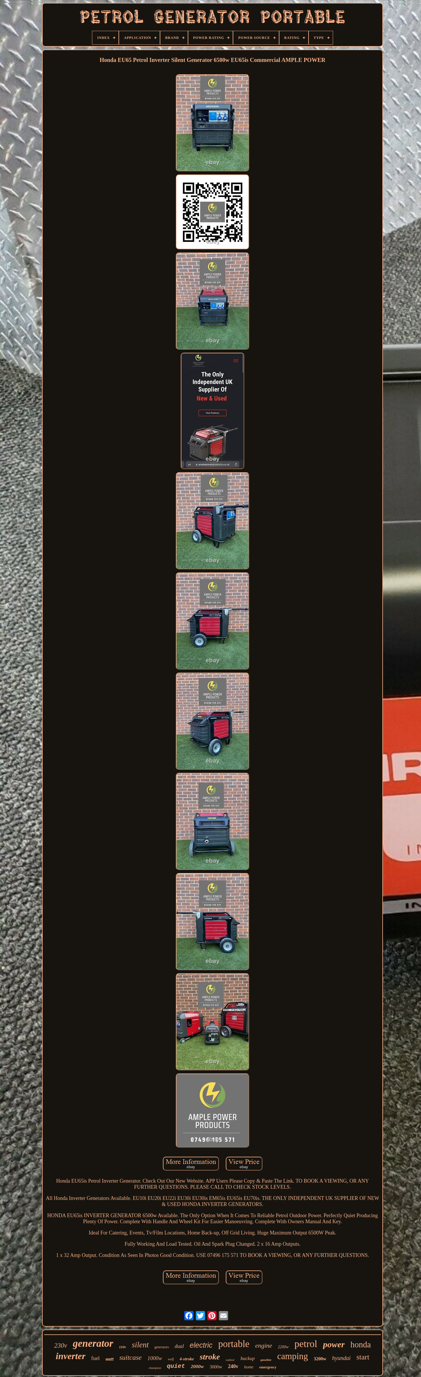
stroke (210, 1356)
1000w (154, 1358)
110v (122, 1347)
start (362, 1357)
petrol (305, 1343)
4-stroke (187, 1359)
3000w (216, 1366)
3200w (320, 1358)
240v (233, 1366)
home (248, 1367)
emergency (268, 1367)
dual (179, 1346)
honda (360, 1344)
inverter (70, 1356)
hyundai (341, 1358)
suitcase (130, 1357)
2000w (197, 1366)
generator (93, 1343)
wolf (171, 1359)
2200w (283, 1347)
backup (247, 1358)
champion (155, 1368)
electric (201, 1345)
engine (263, 1345)
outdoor (230, 1359)
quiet (176, 1366)
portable (233, 1344)
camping (292, 1356)
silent (140, 1344)
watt (110, 1359)
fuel (95, 1358)
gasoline (265, 1359)
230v (60, 1345)
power (334, 1344)
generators (162, 1347)
